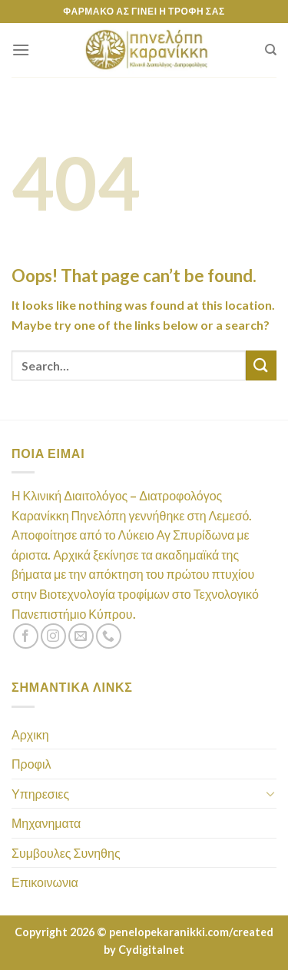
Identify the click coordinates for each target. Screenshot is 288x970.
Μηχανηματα (46, 823)
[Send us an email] (81, 636)
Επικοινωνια (45, 882)
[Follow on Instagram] (53, 636)
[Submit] (261, 365)
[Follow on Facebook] (25, 636)
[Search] (270, 50)
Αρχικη (30, 734)
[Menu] (21, 49)
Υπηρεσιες (40, 793)
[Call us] (108, 636)
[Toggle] (270, 793)
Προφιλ (31, 763)
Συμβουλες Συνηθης (66, 852)
